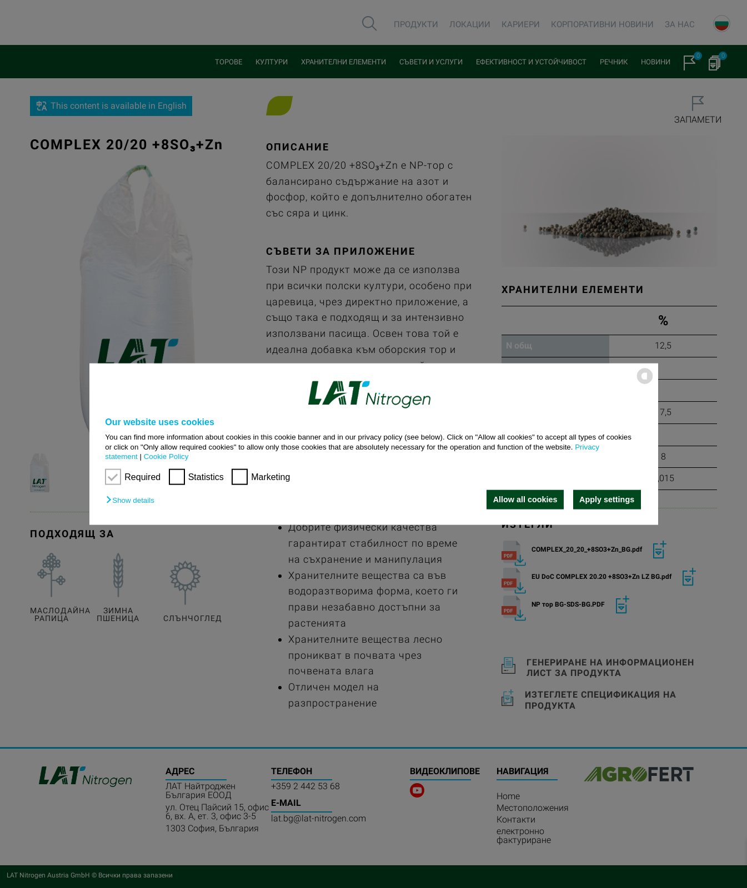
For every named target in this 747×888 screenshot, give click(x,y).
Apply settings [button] (606, 499)
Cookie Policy (166, 456)
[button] (133, 500)
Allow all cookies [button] (525, 499)
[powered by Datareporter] (645, 383)
